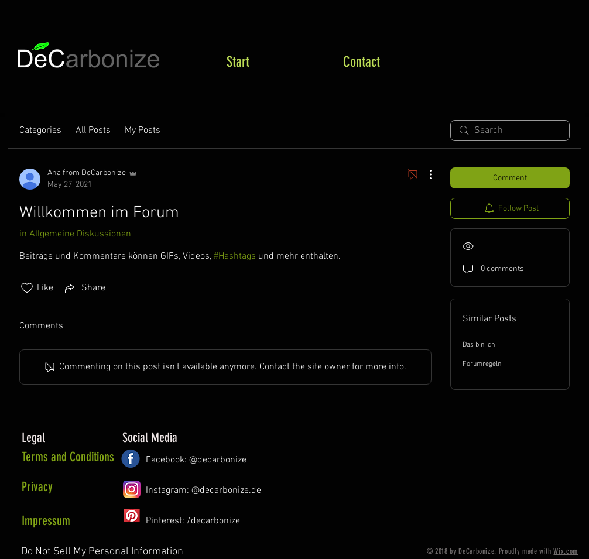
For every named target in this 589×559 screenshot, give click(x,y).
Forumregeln (482, 364)
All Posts (93, 130)
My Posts (142, 130)
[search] (510, 130)
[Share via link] (84, 288)
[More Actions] (424, 174)
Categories (40, 130)
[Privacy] (69, 487)
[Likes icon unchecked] (27, 288)
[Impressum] (60, 521)
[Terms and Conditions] (68, 457)
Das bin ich (479, 345)
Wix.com (565, 551)
